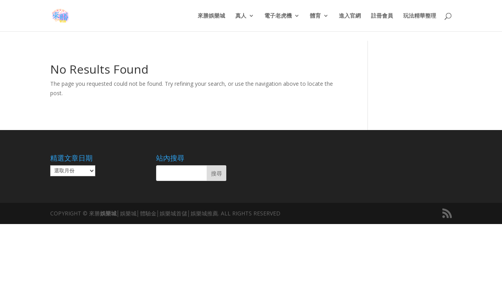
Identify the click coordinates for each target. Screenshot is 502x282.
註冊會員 (382, 16)
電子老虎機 (278, 16)
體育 (315, 16)
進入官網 (350, 16)
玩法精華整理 (419, 16)
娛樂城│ (110, 213)
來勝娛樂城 (211, 16)
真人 (240, 16)
